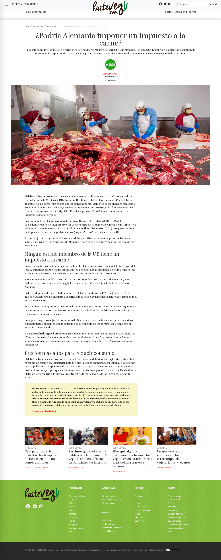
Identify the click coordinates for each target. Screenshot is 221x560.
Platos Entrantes (175, 499)
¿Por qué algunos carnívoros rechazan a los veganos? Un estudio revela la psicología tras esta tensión (132, 459)
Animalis (72, 514)
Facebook (73, 517)
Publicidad (73, 506)
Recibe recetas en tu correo (180, 11)
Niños (137, 514)
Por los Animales (109, 524)
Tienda (72, 510)
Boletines (73, 503)
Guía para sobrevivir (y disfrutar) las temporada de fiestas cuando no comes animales (42, 457)
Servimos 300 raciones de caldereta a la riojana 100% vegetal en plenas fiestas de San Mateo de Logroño (88, 457)
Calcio (137, 499)
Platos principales (176, 496)
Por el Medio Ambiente (111, 528)
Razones (106, 512)
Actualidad (38, 26)
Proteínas (139, 496)
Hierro (137, 503)
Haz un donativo (76, 528)
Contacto (73, 499)
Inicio (27, 26)
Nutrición (139, 488)
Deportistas (140, 521)
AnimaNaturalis (110, 74)
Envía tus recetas (175, 528)
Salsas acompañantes (178, 517)
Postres (171, 503)
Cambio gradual (109, 496)
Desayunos (173, 510)
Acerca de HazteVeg (77, 496)
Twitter (72, 521)
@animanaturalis (110, 76)
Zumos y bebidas (175, 514)
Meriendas (172, 506)
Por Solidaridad (108, 531)
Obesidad (139, 517)
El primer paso (108, 488)
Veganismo (52, 26)
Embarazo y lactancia (144, 510)
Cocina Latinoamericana (178, 524)
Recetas (171, 488)
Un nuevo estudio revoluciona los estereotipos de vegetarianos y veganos (173, 457)
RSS (70, 532)
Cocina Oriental (174, 521)
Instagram (73, 524)
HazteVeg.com (75, 488)
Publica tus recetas (35, 11)
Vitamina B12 (140, 506)
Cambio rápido (108, 503)
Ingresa (17, 4)
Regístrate (31, 4)
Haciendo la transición (111, 499)
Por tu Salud (107, 520)
